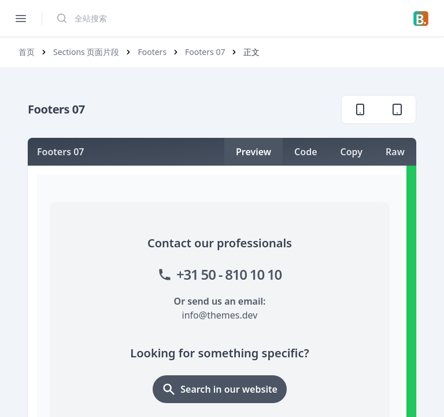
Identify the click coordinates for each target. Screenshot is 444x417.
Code (305, 151)
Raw (395, 151)
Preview (253, 151)
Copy (352, 151)
